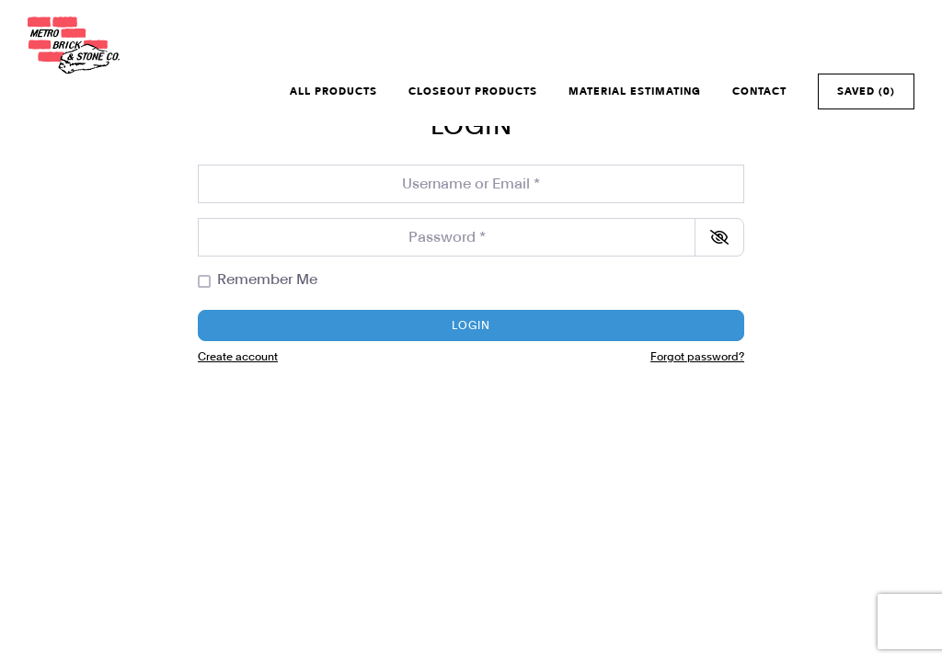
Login (471, 325)
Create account (238, 356)
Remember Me (267, 279)
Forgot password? (697, 356)
